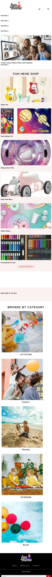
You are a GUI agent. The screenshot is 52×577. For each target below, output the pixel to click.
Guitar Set (4, 105)
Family (26, 402)
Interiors (26, 497)
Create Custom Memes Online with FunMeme (16, 63)
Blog (26, 545)
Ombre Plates (5, 231)
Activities (26, 355)
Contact (36, 566)
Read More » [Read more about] (5, 16)
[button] (39, 9)
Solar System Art (7, 136)
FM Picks (25, 566)
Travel (26, 450)
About (14, 566)
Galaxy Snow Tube (7, 168)
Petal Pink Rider (6, 199)
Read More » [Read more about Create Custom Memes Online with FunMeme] (5, 65)
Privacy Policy (26, 571)
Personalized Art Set (8, 262)
